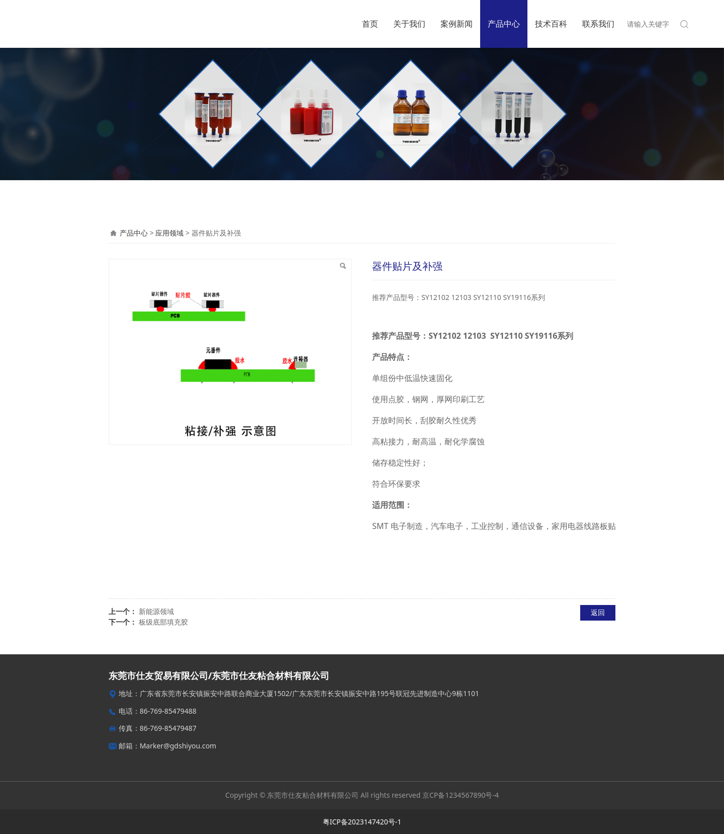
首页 (370, 23)
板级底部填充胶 (163, 622)
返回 (598, 612)
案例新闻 (456, 23)
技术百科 (551, 23)
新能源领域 (156, 611)
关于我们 (409, 23)
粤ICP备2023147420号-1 (362, 821)
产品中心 (504, 23)
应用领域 (169, 233)
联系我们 (598, 23)
